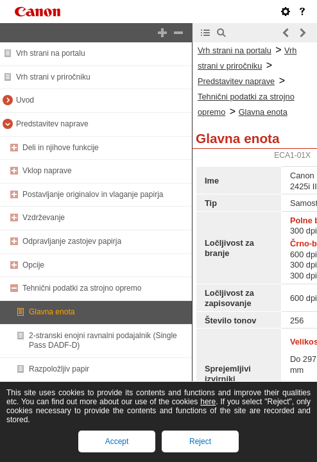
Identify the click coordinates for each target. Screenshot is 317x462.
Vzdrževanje (43, 217)
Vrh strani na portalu (50, 53)
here (208, 401)
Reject (200, 441)
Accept (117, 441)
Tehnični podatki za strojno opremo (81, 288)
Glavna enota (51, 311)
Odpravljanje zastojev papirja (71, 241)
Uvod (25, 100)
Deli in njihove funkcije (60, 147)
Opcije (33, 265)
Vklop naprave (47, 170)
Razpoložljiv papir (59, 368)
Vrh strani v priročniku (53, 77)
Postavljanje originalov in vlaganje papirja (92, 194)
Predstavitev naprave (52, 123)
